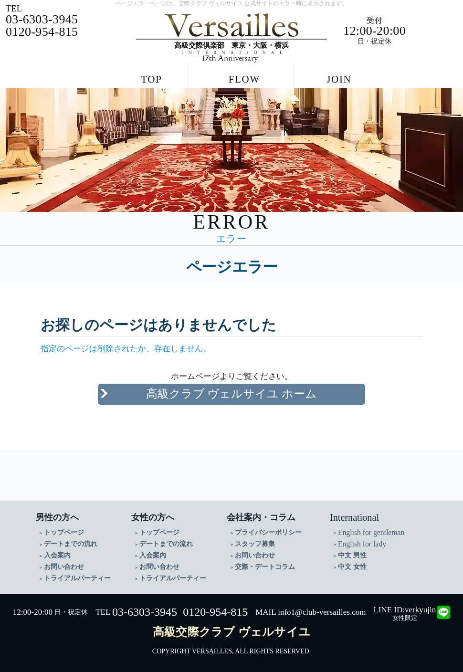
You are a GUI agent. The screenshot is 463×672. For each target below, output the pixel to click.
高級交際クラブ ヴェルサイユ (231, 632)
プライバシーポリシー (268, 532)
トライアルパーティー (77, 578)
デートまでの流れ (70, 543)
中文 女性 (352, 566)
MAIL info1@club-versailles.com (310, 612)
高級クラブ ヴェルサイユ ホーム (231, 394)
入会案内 (57, 555)
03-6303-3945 (144, 612)
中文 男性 (352, 555)
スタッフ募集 (255, 543)
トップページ (64, 532)
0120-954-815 (215, 612)
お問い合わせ (64, 566)
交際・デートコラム (265, 566)
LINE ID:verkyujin (404, 609)
